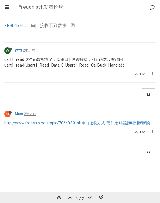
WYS (18, 50)
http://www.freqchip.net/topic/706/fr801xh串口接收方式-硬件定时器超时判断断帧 (77, 123)
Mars (19, 114)
